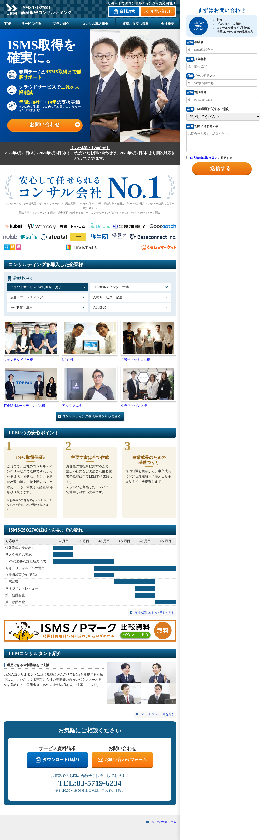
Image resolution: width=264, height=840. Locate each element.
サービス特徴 (31, 23)
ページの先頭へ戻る (163, 822)
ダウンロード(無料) (61, 759)
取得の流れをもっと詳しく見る (154, 612)
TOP (7, 23)
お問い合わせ (161, 11)
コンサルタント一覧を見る (157, 714)
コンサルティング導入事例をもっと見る (91, 416)
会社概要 (167, 23)
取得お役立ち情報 (136, 23)
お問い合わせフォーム (126, 759)
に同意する (209, 158)
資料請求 (127, 11)
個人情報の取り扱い (203, 158)
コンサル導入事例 (95, 23)
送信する (220, 168)
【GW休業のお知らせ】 (90, 148)
